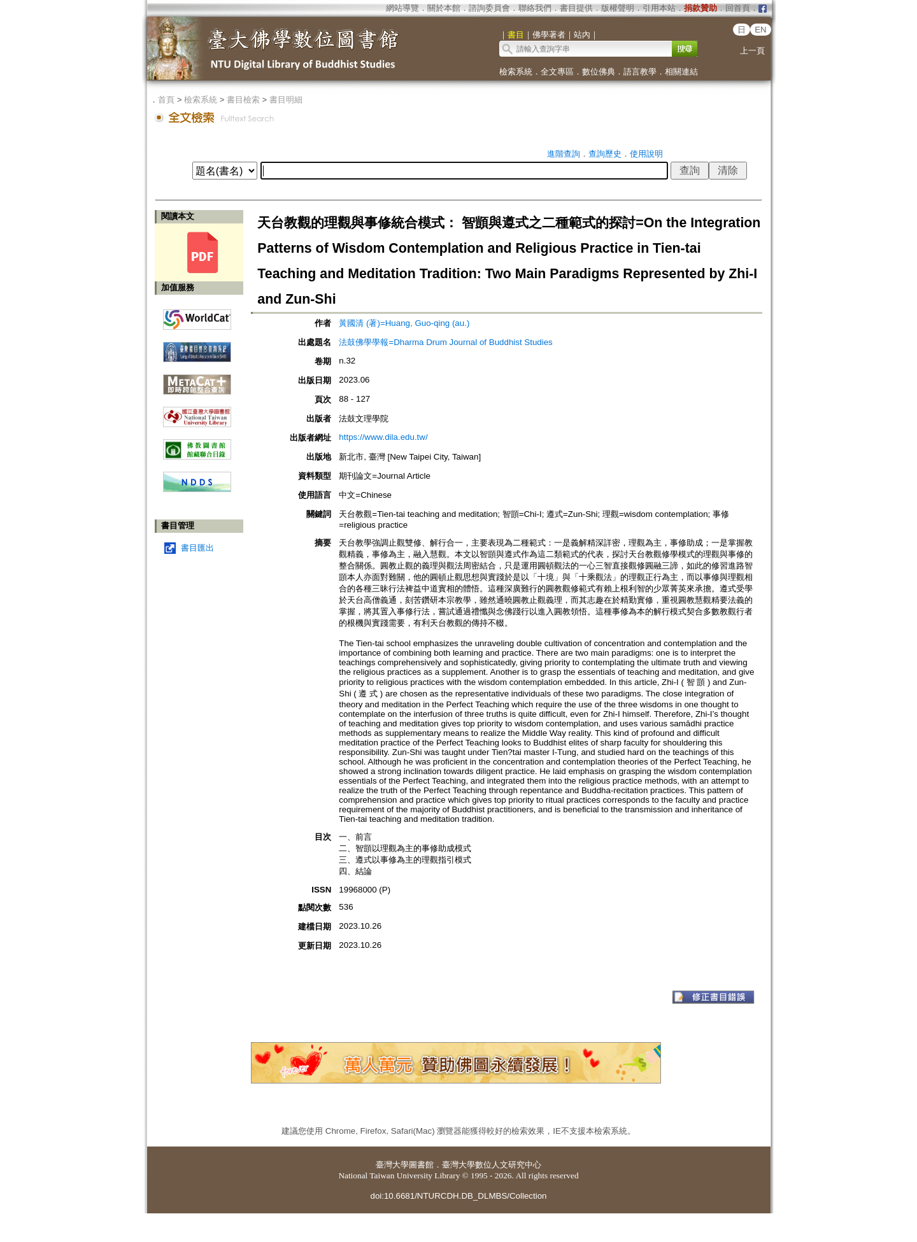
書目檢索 (243, 99)
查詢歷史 (605, 154)
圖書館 (421, 1164)
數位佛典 (598, 71)
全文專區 (557, 71)
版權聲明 (617, 8)
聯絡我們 (534, 8)
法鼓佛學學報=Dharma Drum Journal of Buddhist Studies (445, 342)
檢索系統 (515, 71)
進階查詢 (563, 154)
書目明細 (285, 99)
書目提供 (576, 8)
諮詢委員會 (489, 8)
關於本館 (443, 8)
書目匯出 (197, 548)
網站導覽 (402, 8)
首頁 (166, 99)
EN (761, 29)
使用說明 (646, 154)
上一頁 (752, 50)
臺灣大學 (392, 1164)
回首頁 (737, 8)
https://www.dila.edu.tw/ (383, 437)
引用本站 (659, 8)
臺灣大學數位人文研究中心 (491, 1164)
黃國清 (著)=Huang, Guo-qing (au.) (404, 323)
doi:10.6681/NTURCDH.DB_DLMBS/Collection (458, 1196)
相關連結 (681, 71)
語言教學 (640, 71)
